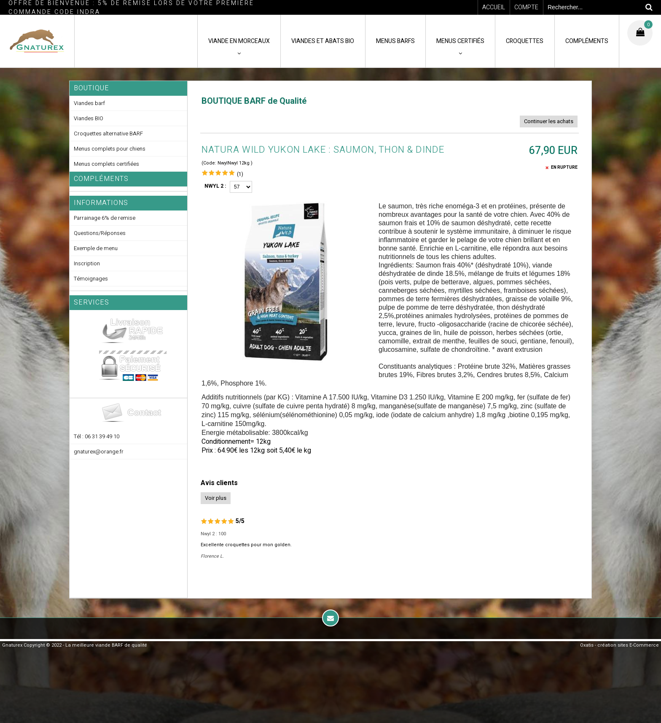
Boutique (91, 88)
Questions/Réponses (100, 233)
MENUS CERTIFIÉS (460, 41)
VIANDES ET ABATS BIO (322, 41)
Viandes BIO (88, 118)
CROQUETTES (524, 41)
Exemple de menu (96, 248)
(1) (240, 174)
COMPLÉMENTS (586, 41)
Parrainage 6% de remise (104, 218)
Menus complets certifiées (106, 164)
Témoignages (91, 279)
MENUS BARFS (395, 41)
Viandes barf (89, 103)
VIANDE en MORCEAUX (239, 41)
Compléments (101, 179)
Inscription (87, 263)
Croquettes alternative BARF (108, 133)
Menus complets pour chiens (109, 149)
